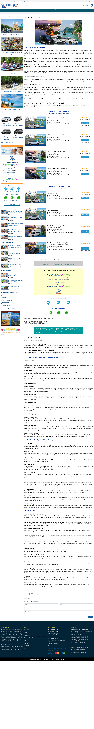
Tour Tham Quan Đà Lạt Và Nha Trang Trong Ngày (15, 281)
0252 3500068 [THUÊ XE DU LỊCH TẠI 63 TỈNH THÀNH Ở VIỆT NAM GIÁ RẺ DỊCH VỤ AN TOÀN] (7, 170)
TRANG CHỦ (5, 10)
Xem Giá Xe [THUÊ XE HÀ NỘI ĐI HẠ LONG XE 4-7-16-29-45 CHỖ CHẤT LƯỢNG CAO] (6, 123)
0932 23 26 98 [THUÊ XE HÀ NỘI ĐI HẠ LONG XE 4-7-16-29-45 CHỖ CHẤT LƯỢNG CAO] (9, 1)
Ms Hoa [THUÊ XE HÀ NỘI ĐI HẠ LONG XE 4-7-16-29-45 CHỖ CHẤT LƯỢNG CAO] (58, 305)
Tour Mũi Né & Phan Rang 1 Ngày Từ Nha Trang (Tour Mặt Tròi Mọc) (15, 246)
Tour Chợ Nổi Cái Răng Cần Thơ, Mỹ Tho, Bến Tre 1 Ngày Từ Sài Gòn (12, 53)
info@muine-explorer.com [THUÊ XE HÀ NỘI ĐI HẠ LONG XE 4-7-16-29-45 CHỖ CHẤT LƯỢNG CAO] (27, 1)
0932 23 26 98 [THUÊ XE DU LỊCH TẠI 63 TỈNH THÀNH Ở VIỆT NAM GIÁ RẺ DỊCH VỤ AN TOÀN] (7, 167)
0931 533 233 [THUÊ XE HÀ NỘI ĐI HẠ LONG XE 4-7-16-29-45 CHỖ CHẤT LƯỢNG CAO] (17, 1)
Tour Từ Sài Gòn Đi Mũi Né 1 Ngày (12, 109)
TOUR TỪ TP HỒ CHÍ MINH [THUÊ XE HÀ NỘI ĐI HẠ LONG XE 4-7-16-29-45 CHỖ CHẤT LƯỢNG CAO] (8, 17)
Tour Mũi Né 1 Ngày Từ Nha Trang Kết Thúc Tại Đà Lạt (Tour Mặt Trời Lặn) (15, 265)
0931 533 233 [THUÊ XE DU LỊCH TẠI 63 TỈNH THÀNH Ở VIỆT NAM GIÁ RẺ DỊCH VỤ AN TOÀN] (7, 165)
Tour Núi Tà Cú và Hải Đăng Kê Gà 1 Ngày (15, 237)
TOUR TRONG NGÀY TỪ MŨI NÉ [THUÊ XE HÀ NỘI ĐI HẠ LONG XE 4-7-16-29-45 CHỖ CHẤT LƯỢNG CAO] (9, 208)
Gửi (90, 616)
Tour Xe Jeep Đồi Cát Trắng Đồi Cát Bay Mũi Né (15, 218)
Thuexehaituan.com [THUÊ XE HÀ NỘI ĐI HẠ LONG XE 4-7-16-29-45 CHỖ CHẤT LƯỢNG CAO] (5, 305)
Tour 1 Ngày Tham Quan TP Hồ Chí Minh (12, 34)
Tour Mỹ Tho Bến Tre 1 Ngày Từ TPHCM (12, 91)
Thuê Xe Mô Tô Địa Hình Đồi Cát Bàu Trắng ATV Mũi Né (15, 224)
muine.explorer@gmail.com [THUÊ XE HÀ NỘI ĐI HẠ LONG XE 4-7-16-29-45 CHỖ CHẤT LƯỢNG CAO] (59, 282)
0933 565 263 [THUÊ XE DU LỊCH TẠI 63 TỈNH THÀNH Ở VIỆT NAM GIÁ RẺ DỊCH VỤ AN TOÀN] (10, 178)
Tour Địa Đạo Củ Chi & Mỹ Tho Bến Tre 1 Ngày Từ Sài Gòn (12, 72)
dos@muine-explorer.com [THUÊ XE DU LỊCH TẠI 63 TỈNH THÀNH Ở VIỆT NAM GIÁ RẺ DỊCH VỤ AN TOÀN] (10, 181)
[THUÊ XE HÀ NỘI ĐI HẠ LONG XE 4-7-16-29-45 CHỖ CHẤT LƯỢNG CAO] (85, 123)
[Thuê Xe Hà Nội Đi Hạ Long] (9, 5)
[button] (91, 1)
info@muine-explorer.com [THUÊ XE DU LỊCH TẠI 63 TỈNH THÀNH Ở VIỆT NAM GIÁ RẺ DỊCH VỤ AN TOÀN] (10, 172)
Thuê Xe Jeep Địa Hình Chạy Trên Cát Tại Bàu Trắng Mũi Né (15, 230)
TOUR (10, 10)
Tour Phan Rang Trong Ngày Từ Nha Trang (15, 259)
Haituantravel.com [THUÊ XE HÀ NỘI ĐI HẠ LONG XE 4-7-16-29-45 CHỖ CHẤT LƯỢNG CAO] (5, 303)
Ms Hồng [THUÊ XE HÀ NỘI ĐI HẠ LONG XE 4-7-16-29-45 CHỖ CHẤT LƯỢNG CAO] (48, 305)
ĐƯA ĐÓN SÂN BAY (25, 10)
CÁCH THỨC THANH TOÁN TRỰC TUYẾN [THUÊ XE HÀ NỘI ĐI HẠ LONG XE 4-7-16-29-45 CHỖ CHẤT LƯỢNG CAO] (57, 648)
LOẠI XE (33, 10)
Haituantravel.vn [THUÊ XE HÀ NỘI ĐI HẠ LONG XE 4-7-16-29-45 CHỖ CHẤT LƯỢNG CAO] (5, 295)
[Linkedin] (35, 594)
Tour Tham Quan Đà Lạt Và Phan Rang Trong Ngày (14, 287)
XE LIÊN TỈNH (41, 10)
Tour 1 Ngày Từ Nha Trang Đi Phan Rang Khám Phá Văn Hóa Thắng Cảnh (15, 252)
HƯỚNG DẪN (49, 10)
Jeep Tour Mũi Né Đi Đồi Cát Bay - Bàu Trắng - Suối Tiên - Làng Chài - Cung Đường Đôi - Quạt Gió (15, 212)
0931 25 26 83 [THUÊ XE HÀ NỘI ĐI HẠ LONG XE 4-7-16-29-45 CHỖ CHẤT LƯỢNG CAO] (54, 277)
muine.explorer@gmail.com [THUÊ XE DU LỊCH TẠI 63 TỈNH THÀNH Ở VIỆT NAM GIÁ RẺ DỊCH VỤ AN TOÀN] (10, 173)
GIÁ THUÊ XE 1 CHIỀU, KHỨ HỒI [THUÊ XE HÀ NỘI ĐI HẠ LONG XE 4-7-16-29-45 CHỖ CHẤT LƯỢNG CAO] (9, 113)
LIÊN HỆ (56, 10)
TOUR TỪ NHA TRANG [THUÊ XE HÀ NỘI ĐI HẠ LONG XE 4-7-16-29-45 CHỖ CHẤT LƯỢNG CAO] (7, 242)
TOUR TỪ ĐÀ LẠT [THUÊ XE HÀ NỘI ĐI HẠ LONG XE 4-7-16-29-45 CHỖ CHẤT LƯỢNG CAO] (5, 270)
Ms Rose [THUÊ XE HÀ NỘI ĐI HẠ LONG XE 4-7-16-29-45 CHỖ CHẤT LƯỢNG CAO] (69, 305)
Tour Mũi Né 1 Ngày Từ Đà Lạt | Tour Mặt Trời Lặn (15, 274)
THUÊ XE (16, 10)
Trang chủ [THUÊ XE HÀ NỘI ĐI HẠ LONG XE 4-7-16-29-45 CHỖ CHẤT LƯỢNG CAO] (3, 13)
